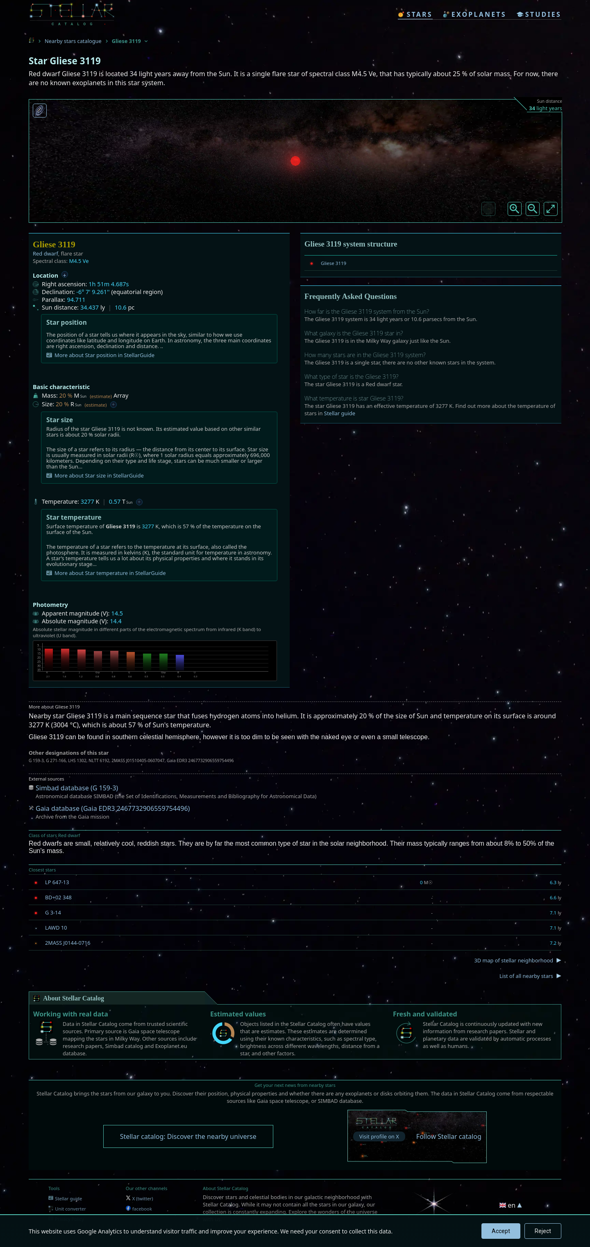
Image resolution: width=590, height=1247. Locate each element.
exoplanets (474, 14)
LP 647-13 (57, 882)
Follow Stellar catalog (448, 1136)
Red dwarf (45, 253)
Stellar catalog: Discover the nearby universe (188, 1136)
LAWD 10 (56, 927)
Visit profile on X (379, 1136)
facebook (139, 1209)
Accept (501, 1231)
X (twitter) (139, 1198)
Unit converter (67, 1209)
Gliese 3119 (333, 263)
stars (415, 14)
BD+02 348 (58, 897)
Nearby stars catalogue (73, 41)
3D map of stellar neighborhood (513, 960)
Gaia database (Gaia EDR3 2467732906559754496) (113, 808)
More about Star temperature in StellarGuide (106, 573)
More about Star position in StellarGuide (100, 355)
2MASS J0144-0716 (68, 942)
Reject (543, 1231)
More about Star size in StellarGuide (95, 475)
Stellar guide (339, 413)
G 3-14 (53, 912)
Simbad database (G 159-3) (77, 787)
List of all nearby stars (526, 976)
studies (539, 14)
